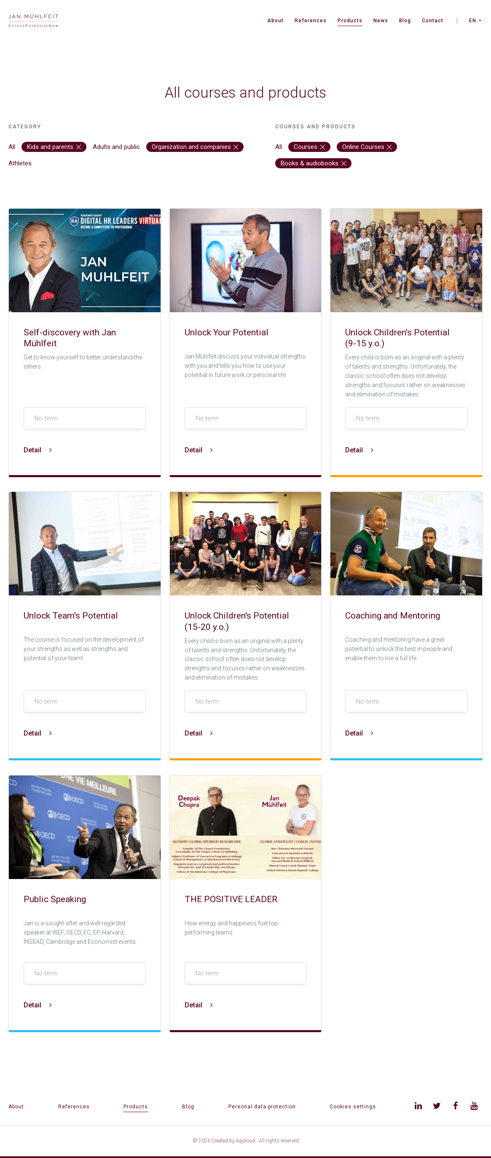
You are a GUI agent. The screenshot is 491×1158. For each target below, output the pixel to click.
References (311, 21)
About (275, 21)
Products (350, 21)
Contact (432, 21)
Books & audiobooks (313, 163)
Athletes (20, 163)
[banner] (33, 21)
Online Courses (367, 147)
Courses (309, 147)
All (11, 147)
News (380, 21)
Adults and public (116, 147)
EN (472, 21)
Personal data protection (262, 1107)
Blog (405, 21)
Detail (38, 450)
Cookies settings (353, 1107)
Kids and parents (54, 147)
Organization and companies (195, 147)
